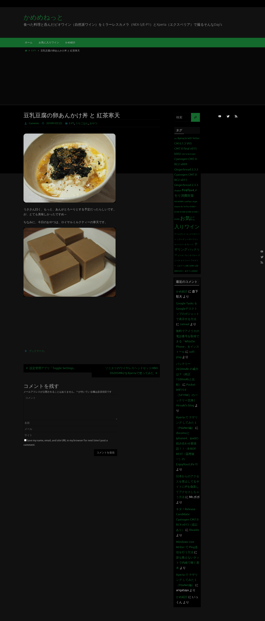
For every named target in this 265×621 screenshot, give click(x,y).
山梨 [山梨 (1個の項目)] (196, 266)
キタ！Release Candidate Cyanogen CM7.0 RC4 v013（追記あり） (187, 530)
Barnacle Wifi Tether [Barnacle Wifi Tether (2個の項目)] (189, 138)
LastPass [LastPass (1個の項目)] (188, 201)
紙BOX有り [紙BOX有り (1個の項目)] (179, 271)
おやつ (97, 123)
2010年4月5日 (56, 123)
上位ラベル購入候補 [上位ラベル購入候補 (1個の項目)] (185, 266)
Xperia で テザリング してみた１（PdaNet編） (187, 433)
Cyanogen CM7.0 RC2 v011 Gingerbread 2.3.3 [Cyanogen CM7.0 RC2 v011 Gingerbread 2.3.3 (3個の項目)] (186, 180)
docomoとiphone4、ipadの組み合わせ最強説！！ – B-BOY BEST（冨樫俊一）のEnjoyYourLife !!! (188, 459)
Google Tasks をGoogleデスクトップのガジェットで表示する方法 (187, 313)
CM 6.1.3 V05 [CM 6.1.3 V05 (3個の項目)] (183, 143)
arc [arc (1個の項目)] (175, 138)
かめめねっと (43, 17)
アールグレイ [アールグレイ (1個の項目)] (180, 234)
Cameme (34, 123)
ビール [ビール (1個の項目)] (181, 255)
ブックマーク (37, 351)
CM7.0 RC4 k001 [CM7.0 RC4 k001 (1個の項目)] (189, 154)
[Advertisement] (132, 77)
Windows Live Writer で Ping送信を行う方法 (187, 557)
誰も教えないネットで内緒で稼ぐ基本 (187, 573)
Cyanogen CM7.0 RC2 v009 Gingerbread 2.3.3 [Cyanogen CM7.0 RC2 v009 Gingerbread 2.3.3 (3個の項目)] (186, 164)
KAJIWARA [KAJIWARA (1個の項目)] (179, 201)
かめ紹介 (182, 291)
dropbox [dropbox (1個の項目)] (177, 191)
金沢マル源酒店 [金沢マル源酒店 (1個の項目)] (191, 271)
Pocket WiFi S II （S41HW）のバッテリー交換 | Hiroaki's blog (187, 405)
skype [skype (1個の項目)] (194, 201)
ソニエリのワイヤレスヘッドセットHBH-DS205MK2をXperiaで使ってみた (131, 370)
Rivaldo (181, 545)
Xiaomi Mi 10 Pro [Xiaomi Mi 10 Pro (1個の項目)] (181, 207)
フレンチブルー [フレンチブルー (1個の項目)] (190, 255)
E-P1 (33, 50)
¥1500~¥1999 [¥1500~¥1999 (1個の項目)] (185, 212)
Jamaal (188, 324)
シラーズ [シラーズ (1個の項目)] (180, 239)
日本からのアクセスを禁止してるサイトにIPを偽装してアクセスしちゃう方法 (187, 497)
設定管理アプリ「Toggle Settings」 (51, 368)
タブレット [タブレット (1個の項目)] (189, 244)
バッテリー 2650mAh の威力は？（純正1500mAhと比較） (187, 384)
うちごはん (85, 123)
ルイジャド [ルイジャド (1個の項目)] (185, 260)
